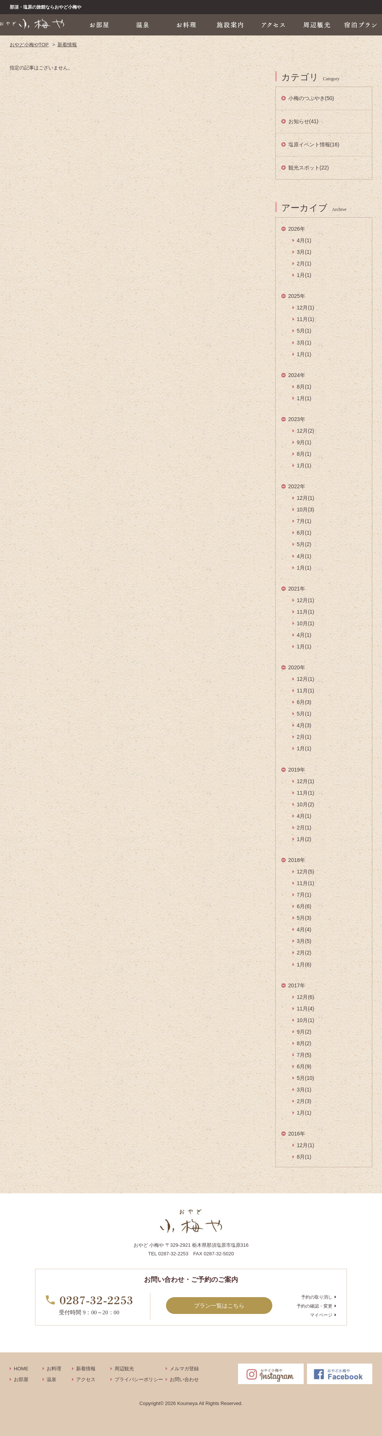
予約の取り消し (316, 1297)
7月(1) (304, 521)
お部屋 (21, 1379)
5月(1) (304, 331)
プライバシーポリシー (139, 1379)
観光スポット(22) (308, 168)
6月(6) (304, 906)
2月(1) (304, 264)
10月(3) (305, 510)
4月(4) (304, 929)
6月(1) (304, 533)
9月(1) (304, 442)
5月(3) (304, 918)
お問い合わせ (184, 1379)
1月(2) (304, 839)
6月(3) (304, 702)
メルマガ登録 (184, 1368)
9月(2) (304, 1032)
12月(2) (305, 431)
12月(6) (305, 997)
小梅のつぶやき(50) (311, 98)
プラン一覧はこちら (219, 1305)
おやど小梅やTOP (29, 44)
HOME (21, 1368)
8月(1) (304, 387)
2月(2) (304, 953)
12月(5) (305, 872)
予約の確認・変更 (314, 1306)
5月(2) (304, 544)
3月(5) (304, 941)
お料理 (54, 1368)
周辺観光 (124, 1368)
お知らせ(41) (303, 121)
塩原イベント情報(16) (313, 144)
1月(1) (304, 275)
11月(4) (305, 1009)
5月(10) (305, 1078)
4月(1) (304, 240)
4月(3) (304, 725)
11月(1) (305, 319)
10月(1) (305, 623)
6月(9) (304, 1066)
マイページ (321, 1315)
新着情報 (67, 44)
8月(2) (304, 1043)
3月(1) (304, 252)
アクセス (86, 1379)
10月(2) (305, 804)
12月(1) (305, 308)
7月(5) (304, 1055)
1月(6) (304, 965)
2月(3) (304, 1101)
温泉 (51, 1379)
